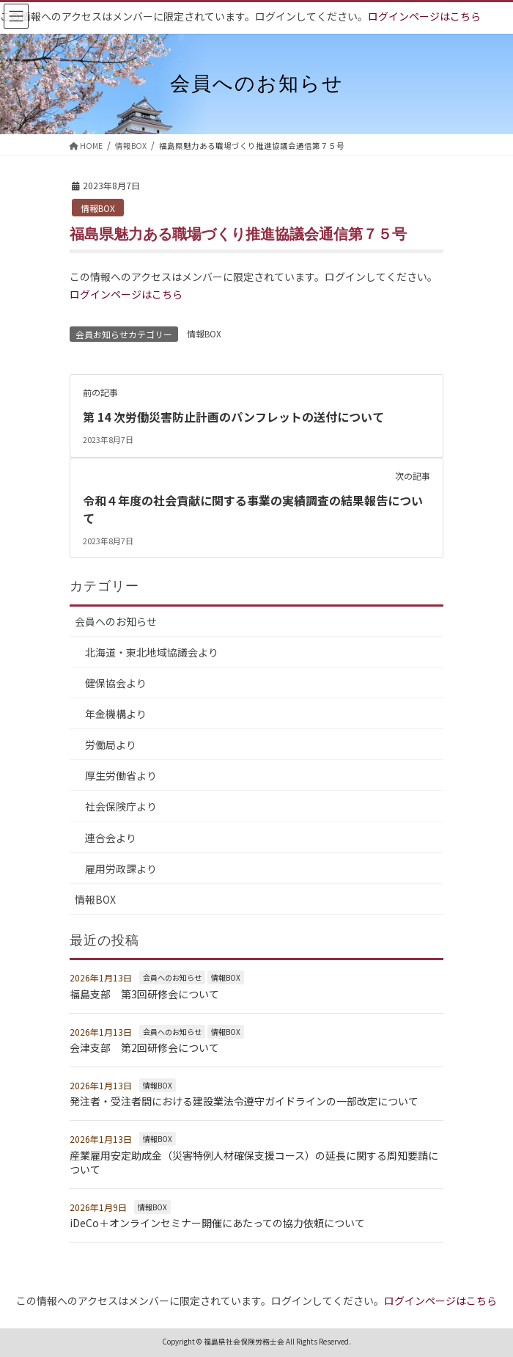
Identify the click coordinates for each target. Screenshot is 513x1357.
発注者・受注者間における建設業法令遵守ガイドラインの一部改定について (244, 1099)
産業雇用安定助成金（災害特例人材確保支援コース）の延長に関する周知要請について (254, 1160)
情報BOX (98, 208)
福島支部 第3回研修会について (144, 991)
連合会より (110, 835)
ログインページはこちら (424, 16)
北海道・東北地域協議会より (151, 650)
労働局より (110, 743)
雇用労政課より (121, 866)
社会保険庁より (121, 804)
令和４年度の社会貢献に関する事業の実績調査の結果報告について (253, 508)
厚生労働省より (121, 774)
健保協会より (116, 680)
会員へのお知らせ (116, 619)
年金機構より (116, 711)
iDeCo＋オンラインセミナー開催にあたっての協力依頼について (217, 1221)
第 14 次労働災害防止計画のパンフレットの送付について (233, 416)
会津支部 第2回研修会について (144, 1045)
